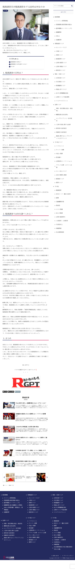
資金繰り (58, 157)
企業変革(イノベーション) (64, 161)
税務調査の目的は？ (16, 62)
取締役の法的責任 (61, 132)
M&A (58, 36)
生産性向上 (59, 224)
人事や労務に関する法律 (63, 124)
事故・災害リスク (60, 74)
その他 (57, 186)
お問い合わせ (55, 559)
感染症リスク (60, 179)
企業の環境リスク (61, 66)
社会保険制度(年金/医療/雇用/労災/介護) (63, 552)
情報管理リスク (60, 59)
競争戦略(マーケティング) (64, 28)
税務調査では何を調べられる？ (19, 64)
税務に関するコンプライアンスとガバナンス (64, 137)
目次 (11, 59)
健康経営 (58, 190)
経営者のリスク (60, 70)
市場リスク (59, 51)
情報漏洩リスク (60, 85)
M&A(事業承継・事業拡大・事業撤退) (13, 513)
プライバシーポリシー (68, 559)
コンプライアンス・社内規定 (64, 119)
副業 (57, 198)
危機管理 (58, 40)
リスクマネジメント (62, 100)
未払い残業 (59, 153)
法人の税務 (59, 213)
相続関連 (58, 228)
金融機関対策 (60, 201)
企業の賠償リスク (61, 62)
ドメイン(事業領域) (62, 20)
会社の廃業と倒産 (61, 175)
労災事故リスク (60, 81)
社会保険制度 (60, 232)
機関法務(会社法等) (62, 114)
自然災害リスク (60, 78)
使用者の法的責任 (61, 128)
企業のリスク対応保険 (62, 97)
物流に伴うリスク (61, 89)
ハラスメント (60, 146)
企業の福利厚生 (60, 217)
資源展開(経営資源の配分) (64, 24)
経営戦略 (57, 17)
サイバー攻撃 (60, 149)
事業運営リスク (59, 43)
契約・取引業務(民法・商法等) (64, 109)
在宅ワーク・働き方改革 (63, 194)
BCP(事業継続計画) (62, 93)
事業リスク (59, 55)
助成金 (58, 205)
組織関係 (58, 32)
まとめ (12, 66)
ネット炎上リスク (61, 171)
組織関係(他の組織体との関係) (13, 509)
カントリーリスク (61, 47)
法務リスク (58, 104)
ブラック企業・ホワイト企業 (64, 166)
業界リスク (59, 182)
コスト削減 (59, 209)
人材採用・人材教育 (62, 220)
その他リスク (59, 142)
